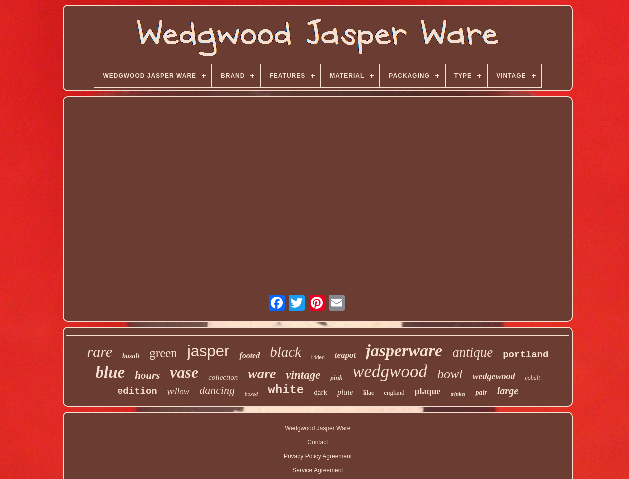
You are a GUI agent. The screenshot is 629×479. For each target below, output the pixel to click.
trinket (458, 394)
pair (481, 392)
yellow (179, 391)
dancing (217, 390)
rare (100, 352)
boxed (251, 394)
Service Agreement (317, 470)
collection (223, 378)
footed (250, 356)
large (508, 391)
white (286, 390)
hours (147, 376)
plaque (427, 391)
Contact (318, 442)
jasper (209, 351)
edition (138, 391)
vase (184, 373)
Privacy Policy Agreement (318, 456)
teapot (345, 355)
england (394, 392)
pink (336, 378)
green (164, 353)
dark (321, 392)
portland (525, 355)
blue (110, 373)
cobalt (533, 378)
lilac (369, 393)
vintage (303, 375)
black (286, 352)
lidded (318, 357)
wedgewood (494, 377)
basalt (131, 356)
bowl (450, 374)
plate (346, 392)
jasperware (404, 351)
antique (472, 352)
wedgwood (390, 372)
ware (262, 374)
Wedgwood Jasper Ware (318, 428)
